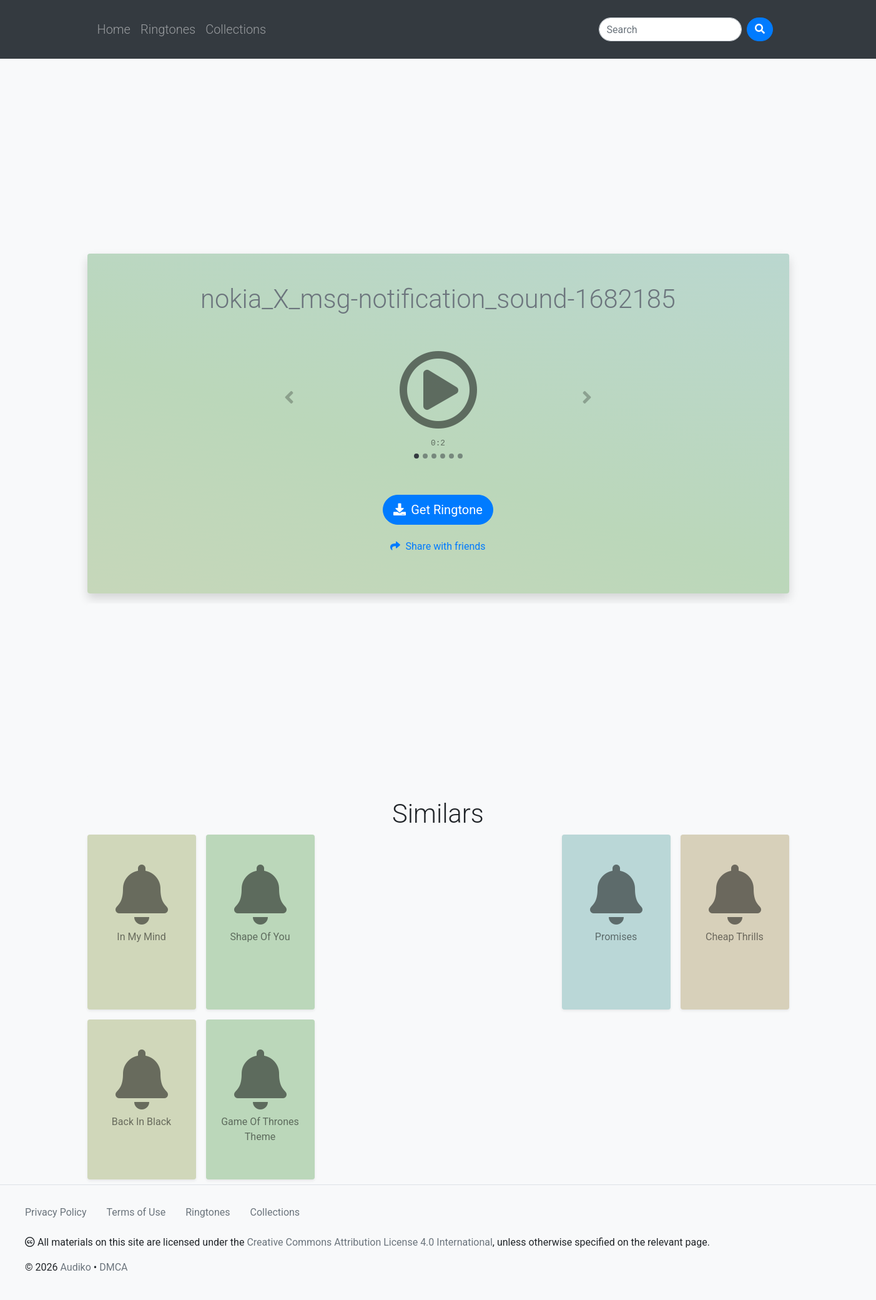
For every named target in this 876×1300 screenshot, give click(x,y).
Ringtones (167, 29)
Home (113, 29)
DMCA (113, 1267)
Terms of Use (136, 1212)
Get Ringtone (438, 509)
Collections (235, 29)
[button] (289, 397)
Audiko (75, 1267)
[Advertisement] (438, 156)
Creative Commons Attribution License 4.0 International (369, 1242)
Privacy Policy (56, 1212)
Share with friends (437, 546)
